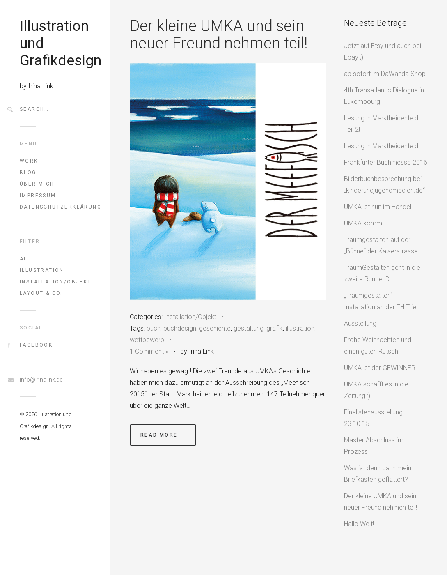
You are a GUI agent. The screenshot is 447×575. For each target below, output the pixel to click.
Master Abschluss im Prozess (373, 445)
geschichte (215, 328)
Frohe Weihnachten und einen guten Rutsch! (377, 345)
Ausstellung (360, 323)
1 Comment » (149, 351)
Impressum (38, 195)
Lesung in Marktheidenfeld (381, 146)
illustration (300, 328)
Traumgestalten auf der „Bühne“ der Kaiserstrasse (381, 245)
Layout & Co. (41, 293)
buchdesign (179, 328)
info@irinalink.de (41, 379)
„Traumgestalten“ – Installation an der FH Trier (381, 301)
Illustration (42, 270)
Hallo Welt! (359, 524)
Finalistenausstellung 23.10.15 (373, 418)
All (25, 259)
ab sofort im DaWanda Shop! (385, 74)
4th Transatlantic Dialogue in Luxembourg (384, 96)
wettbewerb (147, 340)
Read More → (163, 435)
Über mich (37, 184)
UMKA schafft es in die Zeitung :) (376, 390)
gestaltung (249, 328)
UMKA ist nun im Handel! (378, 207)
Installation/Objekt (55, 282)
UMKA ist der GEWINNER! (380, 368)
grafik (274, 328)
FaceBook (36, 345)
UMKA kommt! (364, 223)
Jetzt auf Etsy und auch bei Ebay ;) (382, 51)
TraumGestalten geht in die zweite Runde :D (382, 273)
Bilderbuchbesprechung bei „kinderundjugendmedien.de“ (384, 184)
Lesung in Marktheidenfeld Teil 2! (381, 123)
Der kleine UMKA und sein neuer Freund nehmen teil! (219, 34)
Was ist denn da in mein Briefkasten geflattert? (377, 473)
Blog (28, 172)
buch (153, 328)
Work (29, 161)
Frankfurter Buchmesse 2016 (385, 162)
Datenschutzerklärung (55, 207)
